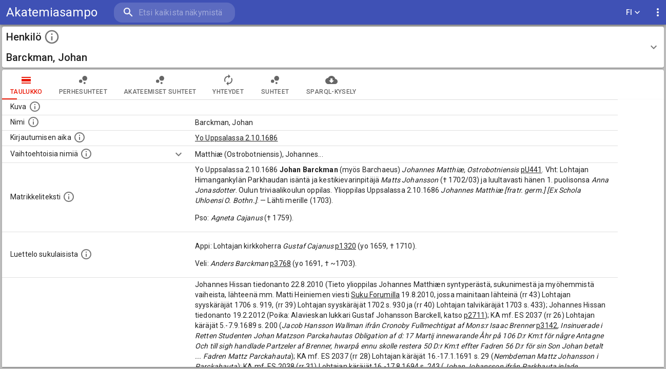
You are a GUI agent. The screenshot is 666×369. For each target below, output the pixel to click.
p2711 (474, 315)
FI (633, 12)
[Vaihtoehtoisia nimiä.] (86, 154)
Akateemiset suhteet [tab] (160, 84)
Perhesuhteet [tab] (83, 84)
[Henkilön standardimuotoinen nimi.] (33, 122)
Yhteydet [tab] (228, 84)
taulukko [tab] (26, 84)
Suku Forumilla (375, 295)
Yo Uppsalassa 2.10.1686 (236, 138)
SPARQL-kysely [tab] (331, 84)
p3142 (546, 325)
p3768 (280, 263)
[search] (174, 13)
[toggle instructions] (52, 37)
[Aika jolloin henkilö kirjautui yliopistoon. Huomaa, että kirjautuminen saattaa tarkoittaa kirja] (79, 137)
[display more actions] (658, 13)
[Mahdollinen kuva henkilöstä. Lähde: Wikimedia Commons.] (35, 106)
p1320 (345, 246)
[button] (333, 47)
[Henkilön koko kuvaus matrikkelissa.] (69, 197)
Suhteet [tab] (275, 84)
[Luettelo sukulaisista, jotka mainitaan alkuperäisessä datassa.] (86, 254)
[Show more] (178, 154)
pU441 (531, 170)
